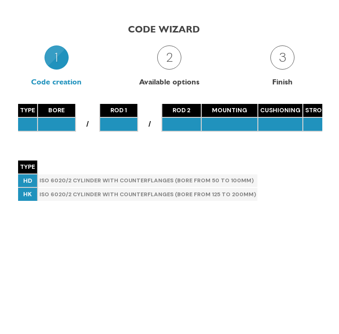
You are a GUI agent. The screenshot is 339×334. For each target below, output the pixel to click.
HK (27, 194)
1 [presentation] (56, 57)
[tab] (56, 66)
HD (27, 181)
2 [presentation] (169, 57)
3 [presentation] (283, 57)
